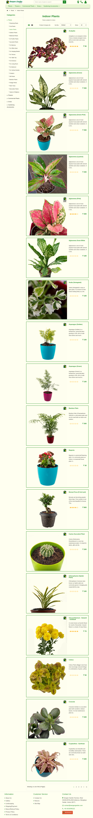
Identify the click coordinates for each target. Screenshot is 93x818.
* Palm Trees (11, 85)
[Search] (64, 1)
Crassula (72, 701)
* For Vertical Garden (14, 70)
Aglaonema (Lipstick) (76, 156)
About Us (9, 798)
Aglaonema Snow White (77, 240)
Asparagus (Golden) (75, 324)
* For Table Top (12, 57)
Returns (36, 801)
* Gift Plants (11, 76)
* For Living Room (13, 64)
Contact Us (38, 798)
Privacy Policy (10, 812)
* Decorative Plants (13, 89)
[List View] (29, 25)
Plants (10, 6)
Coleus (71, 660)
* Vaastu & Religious (13, 92)
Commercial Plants (29, 6)
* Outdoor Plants (12, 32)
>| (86, 787)
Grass (39, 6)
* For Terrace (11, 54)
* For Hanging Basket (14, 51)
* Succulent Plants (13, 42)
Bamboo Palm (73, 408)
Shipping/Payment (11, 806)
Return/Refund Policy (12, 809)
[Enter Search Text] (48, 1)
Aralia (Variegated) (75, 282)
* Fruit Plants (11, 26)
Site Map (37, 803)
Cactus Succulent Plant (77, 534)
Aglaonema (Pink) (75, 198)
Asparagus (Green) (75, 366)
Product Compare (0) (44, 25)
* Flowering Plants (13, 23)
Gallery (8, 801)
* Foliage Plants (12, 82)
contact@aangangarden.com (73, 805)
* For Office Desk (13, 48)
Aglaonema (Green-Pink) (77, 115)
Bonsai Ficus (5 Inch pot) (77, 492)
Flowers (18, 6)
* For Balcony (12, 45)
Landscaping (10, 803)
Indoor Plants (20, 10)
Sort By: (57, 25)
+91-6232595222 (69, 808)
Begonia (71, 450)
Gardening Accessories (51, 6)
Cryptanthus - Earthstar (77, 743)
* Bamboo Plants (12, 79)
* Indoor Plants (12, 29)
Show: (76, 25)
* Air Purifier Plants (13, 39)
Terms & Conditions (12, 814)
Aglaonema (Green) (75, 73)
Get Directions (67, 812)
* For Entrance (12, 60)
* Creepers (11, 73)
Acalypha (72, 31)
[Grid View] (32, 25)
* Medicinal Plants (13, 35)
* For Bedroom (12, 67)
